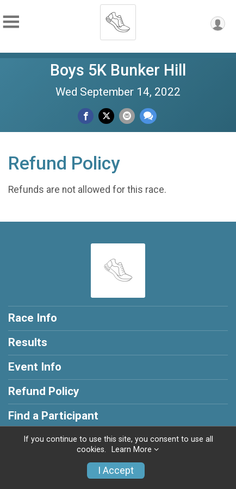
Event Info (34, 366)
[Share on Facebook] (86, 116)
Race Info (32, 317)
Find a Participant (53, 415)
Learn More (131, 449)
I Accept (116, 470)
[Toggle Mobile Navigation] (11, 22)
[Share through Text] (148, 116)
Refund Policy (43, 391)
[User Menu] (217, 23)
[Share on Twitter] (106, 116)
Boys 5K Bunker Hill (118, 70)
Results (27, 342)
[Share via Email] (127, 116)
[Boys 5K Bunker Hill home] (118, 19)
